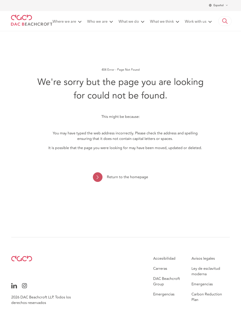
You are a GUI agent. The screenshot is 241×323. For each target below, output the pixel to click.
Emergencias (164, 294)
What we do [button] (129, 22)
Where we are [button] (64, 22)
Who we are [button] (97, 22)
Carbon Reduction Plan (206, 297)
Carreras (160, 268)
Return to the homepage (127, 177)
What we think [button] (162, 22)
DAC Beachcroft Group (166, 281)
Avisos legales (203, 258)
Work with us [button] (195, 22)
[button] (225, 21)
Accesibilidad (164, 258)
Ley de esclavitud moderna (205, 271)
